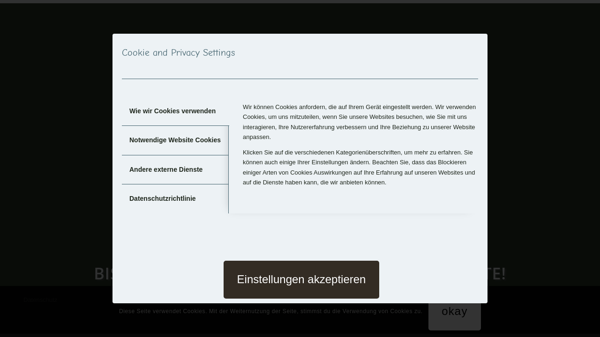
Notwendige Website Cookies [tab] (175, 140)
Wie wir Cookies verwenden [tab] (172, 111)
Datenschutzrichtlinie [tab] (162, 198)
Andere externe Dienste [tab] (165, 169)
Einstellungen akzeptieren (301, 279)
